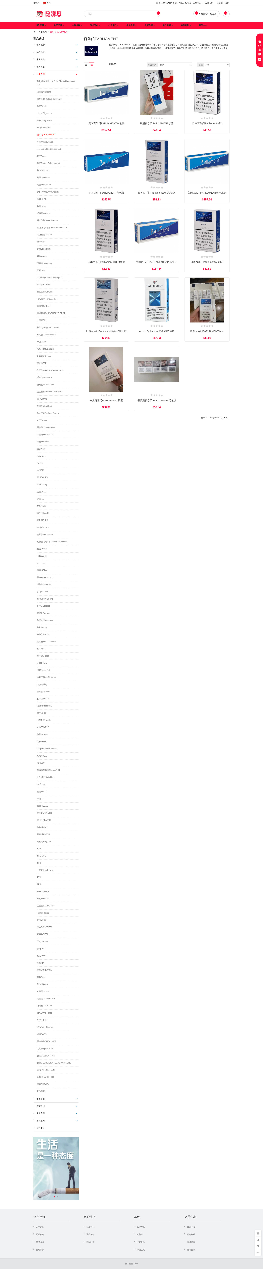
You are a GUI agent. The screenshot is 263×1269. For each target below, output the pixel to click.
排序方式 (152, 65)
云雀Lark (41, 270)
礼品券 (140, 1234)
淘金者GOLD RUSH (46, 998)
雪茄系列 (149, 25)
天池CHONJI (42, 941)
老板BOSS (41, 1034)
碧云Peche (42, 549)
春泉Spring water (44, 249)
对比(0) (112, 64)
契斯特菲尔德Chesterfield (48, 770)
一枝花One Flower (45, 870)
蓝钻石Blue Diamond (46, 641)
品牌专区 (141, 1227)
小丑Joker (41, 342)
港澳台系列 (42, 684)
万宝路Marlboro (44, 92)
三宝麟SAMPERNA (45, 906)
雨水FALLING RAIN (46, 1070)
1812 (39, 877)
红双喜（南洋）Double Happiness (52, 542)
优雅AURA (41, 741)
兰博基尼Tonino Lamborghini (50, 277)
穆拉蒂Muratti (43, 634)
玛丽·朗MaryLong (44, 263)
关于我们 (40, 1227)
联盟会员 (141, 1242)
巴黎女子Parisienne (46, 384)
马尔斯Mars (42, 827)
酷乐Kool (41, 649)
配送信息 (40, 1234)
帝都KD (40, 963)
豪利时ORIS (42, 520)
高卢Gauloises (43, 606)
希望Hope (41, 206)
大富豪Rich (42, 320)
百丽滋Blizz (42, 570)
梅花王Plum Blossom (46, 677)
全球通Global (43, 656)
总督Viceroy (42, 734)
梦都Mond (41, 506)
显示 (201, 65)
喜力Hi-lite (41, 199)
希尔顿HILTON (43, 284)
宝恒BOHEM (42, 477)
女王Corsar (42, 420)
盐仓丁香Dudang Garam (48, 413)
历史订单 (191, 1234)
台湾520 (40, 470)
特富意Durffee (43, 691)
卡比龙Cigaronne (44, 113)
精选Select (41, 791)
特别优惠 (141, 1250)
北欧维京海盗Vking (45, 777)
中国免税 (76, 25)
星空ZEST (41, 713)
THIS (39, 863)
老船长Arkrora (43, 613)
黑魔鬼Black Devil (45, 434)
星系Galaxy (42, 484)
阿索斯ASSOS (43, 834)
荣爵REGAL (42, 806)
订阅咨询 (191, 1250)
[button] (54, 1196)
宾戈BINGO (42, 956)
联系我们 (90, 1227)
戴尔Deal (41, 977)
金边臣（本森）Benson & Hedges (52, 227)
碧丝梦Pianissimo (45, 534)
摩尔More (41, 242)
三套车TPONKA (44, 898)
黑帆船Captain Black (46, 427)
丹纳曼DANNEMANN (46, 335)
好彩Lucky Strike (44, 120)
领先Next (41, 449)
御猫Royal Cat (43, 670)
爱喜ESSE (41, 492)
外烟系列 (112, 25)
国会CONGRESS (44, 927)
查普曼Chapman (44, 406)
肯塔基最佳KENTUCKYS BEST (51, 313)
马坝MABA (42, 756)
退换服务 (90, 1234)
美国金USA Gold (44, 813)
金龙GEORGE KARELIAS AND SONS (54, 1063)
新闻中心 (203, 25)
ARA (39, 884)
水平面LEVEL (43, 991)
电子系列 (167, 25)
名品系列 (185, 25)
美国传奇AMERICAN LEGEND (50, 370)
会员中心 (191, 1227)
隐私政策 (40, 1242)
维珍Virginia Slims (45, 599)
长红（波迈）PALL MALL (48, 327)
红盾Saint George (45, 1027)
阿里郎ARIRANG (44, 706)
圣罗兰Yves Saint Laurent (48, 163)
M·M (39, 848)
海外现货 (40, 25)
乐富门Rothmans (44, 377)
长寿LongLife (43, 699)
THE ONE (41, 856)
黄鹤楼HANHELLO (45, 1077)
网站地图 (90, 1242)
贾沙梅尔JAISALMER (46, 1041)
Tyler (136, 1263)
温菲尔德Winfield (44, 584)
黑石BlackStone (44, 441)
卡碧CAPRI (42, 556)
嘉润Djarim (42, 399)
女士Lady (41, 563)
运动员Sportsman (45, 1048)
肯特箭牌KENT (43, 306)
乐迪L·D (40, 799)
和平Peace (42, 156)
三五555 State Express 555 (49, 149)
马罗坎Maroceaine (45, 620)
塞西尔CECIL (43, 934)
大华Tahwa (42, 663)
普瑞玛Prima (42, 984)
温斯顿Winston (43, 213)
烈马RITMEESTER (45, 349)
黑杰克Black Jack (44, 577)
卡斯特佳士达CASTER (47, 299)
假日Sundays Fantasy (47, 749)
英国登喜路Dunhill (45, 142)
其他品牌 (41, 1091)
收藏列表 (191, 1242)
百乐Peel (41, 456)
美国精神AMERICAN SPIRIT (50, 392)
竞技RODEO (42, 1020)
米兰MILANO (43, 513)
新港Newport (42, 170)
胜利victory (42, 627)
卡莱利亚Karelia (44, 720)
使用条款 (40, 1250)
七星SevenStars (44, 185)
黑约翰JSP (42, 363)
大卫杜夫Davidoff (44, 234)
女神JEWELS (43, 727)
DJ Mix (40, 463)
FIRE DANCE (43, 891)
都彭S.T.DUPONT (45, 292)
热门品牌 (58, 25)
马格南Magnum (44, 841)
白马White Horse (44, 1013)
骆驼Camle (42, 106)
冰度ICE (40, 499)
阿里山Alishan (43, 177)
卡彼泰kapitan (43, 913)
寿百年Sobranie (44, 127)
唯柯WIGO (41, 920)
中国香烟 (130, 25)
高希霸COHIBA (44, 356)
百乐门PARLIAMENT (59, 32)
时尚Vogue (42, 256)
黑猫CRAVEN (43, 1084)
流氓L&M (41, 784)
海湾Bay (40, 763)
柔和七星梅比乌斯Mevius (48, 192)
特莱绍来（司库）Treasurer (49, 99)
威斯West (41, 949)
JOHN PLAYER (44, 820)
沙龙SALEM (42, 592)
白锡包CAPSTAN (44, 1006)
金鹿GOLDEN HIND (46, 1056)
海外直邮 (94, 25)
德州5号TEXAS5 (44, 970)
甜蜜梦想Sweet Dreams (47, 220)
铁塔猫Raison (43, 527)
